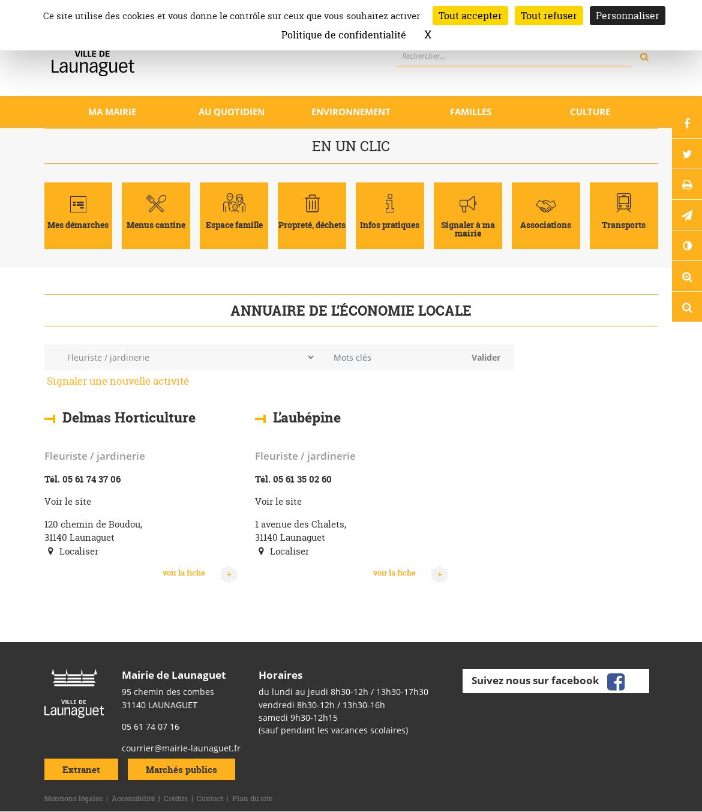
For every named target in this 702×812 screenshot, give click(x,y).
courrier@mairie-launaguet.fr (181, 748)
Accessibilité (133, 798)
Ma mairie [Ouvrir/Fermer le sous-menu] (112, 112)
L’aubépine (307, 417)
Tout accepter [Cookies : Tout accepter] (470, 15)
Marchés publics (181, 769)
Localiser (71, 551)
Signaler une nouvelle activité (118, 381)
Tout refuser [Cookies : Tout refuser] (549, 15)
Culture (590, 112)
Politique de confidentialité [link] (343, 34)
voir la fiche (200, 573)
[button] (687, 215)
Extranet (81, 769)
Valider (486, 357)
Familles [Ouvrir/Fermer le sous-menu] (470, 112)
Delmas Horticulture (129, 417)
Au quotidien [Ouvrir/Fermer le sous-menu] (232, 112)
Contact (210, 798)
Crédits (176, 798)
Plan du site (252, 798)
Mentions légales (73, 798)
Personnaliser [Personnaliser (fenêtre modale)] (627, 15)
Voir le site (67, 501)
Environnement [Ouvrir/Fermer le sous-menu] (351, 112)
